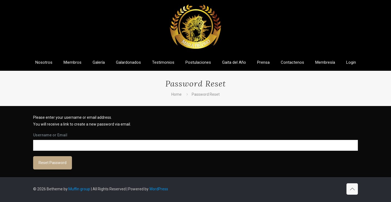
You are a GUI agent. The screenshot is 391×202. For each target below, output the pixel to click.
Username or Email (50, 135)
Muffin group (79, 189)
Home (176, 94)
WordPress (158, 189)
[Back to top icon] (352, 189)
